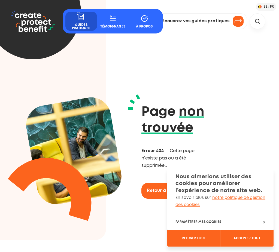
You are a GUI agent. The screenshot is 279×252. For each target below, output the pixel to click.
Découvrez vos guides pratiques (201, 21)
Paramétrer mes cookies (220, 221)
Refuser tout (194, 238)
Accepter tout (246, 238)
